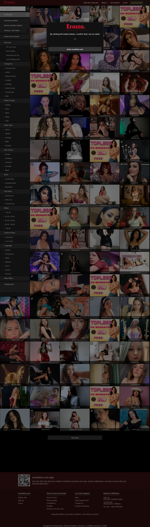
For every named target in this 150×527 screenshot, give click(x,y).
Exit (75, 38)
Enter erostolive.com (75, 49)
